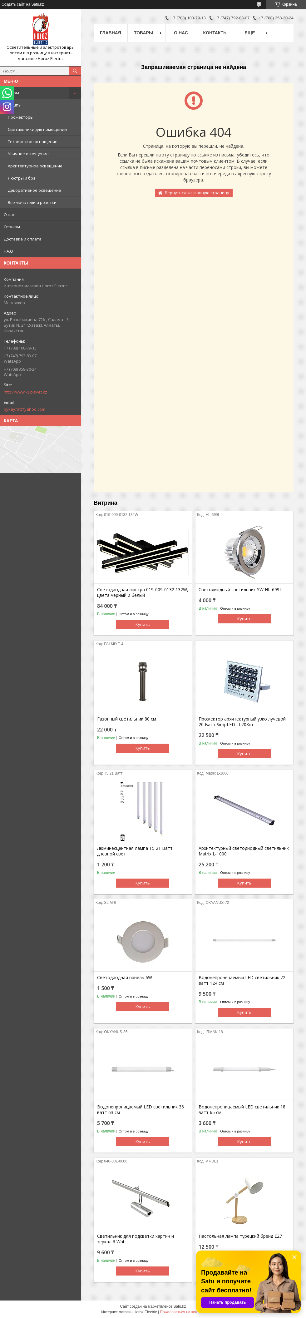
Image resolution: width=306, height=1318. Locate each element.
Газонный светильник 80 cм (126, 719)
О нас (9, 214)
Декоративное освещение (34, 190)
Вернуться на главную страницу (197, 193)
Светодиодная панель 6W (124, 977)
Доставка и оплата (23, 239)
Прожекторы (20, 117)
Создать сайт (13, 4)
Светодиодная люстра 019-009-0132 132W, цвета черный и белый (142, 592)
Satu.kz (179, 1306)
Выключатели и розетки (32, 202)
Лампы (15, 105)
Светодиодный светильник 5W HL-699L (240, 589)
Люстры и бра (22, 178)
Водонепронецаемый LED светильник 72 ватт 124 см (242, 980)
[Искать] (75, 71)
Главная (110, 32)
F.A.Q (8, 251)
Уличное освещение (28, 153)
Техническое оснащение (32, 141)
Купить (143, 624)
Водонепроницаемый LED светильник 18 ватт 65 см (242, 1109)
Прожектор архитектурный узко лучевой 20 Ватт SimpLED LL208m (242, 721)
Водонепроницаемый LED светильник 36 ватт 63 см (140, 1109)
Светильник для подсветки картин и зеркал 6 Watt (135, 1239)
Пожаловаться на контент (182, 1312)
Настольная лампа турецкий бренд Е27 (240, 1236)
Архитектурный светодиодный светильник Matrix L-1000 (244, 851)
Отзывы (12, 227)
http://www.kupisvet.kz (25, 392)
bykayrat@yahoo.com (24, 409)
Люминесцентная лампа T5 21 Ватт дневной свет (135, 851)
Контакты (215, 32)
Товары (11, 93)
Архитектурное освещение (35, 166)
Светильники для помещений (37, 129)
